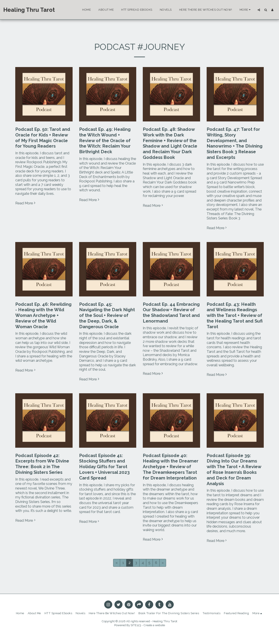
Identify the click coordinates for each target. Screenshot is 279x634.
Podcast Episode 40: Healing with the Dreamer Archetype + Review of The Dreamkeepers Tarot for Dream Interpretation (170, 467)
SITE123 (136, 625)
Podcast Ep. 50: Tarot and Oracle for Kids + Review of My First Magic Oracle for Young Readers (42, 138)
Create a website (154, 625)
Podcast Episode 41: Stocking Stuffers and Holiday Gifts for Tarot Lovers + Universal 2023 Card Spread (104, 467)
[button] (259, 9)
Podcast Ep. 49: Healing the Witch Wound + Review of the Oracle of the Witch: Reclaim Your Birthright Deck (105, 140)
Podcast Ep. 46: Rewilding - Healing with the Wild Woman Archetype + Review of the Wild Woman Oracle (43, 315)
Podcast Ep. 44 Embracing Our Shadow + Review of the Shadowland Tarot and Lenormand (171, 313)
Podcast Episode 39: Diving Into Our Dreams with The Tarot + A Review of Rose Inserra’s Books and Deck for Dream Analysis (234, 469)
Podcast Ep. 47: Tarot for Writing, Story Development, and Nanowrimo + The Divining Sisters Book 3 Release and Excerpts (234, 143)
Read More (26, 203)
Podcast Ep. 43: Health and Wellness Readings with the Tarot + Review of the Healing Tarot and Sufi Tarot (235, 315)
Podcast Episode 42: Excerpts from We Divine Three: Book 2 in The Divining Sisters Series (42, 464)
